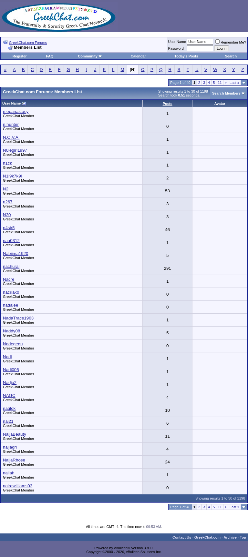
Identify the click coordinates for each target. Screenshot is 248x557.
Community (90, 56)
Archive (230, 537)
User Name (177, 42)
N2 (5, 189)
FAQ (50, 56)
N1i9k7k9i (12, 176)
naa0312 (11, 240)
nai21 (8, 421)
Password (176, 48)
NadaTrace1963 (18, 318)
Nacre (9, 279)
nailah (9, 473)
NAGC (9, 395)
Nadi (7, 356)
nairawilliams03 (17, 485)
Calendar (138, 56)
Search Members (226, 93)
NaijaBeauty (14, 434)
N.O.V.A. (11, 137)
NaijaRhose (14, 460)
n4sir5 (9, 227)
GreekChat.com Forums (28, 43)
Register (20, 56)
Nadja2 (9, 382)
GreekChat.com (207, 537)
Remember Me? (230, 42)
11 (220, 83)
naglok (9, 408)
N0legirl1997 (15, 150)
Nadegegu (13, 343)
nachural (11, 266)
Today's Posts (186, 56)
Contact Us (181, 537)
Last (234, 83)
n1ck (7, 163)
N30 (7, 214)
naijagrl (10, 447)
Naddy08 (11, 331)
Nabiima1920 (15, 253)
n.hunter (11, 124)
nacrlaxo (11, 292)
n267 (8, 201)
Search (231, 56)
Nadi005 (11, 369)
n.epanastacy (15, 111)
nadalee (10, 305)
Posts (167, 104)
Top (243, 537)
